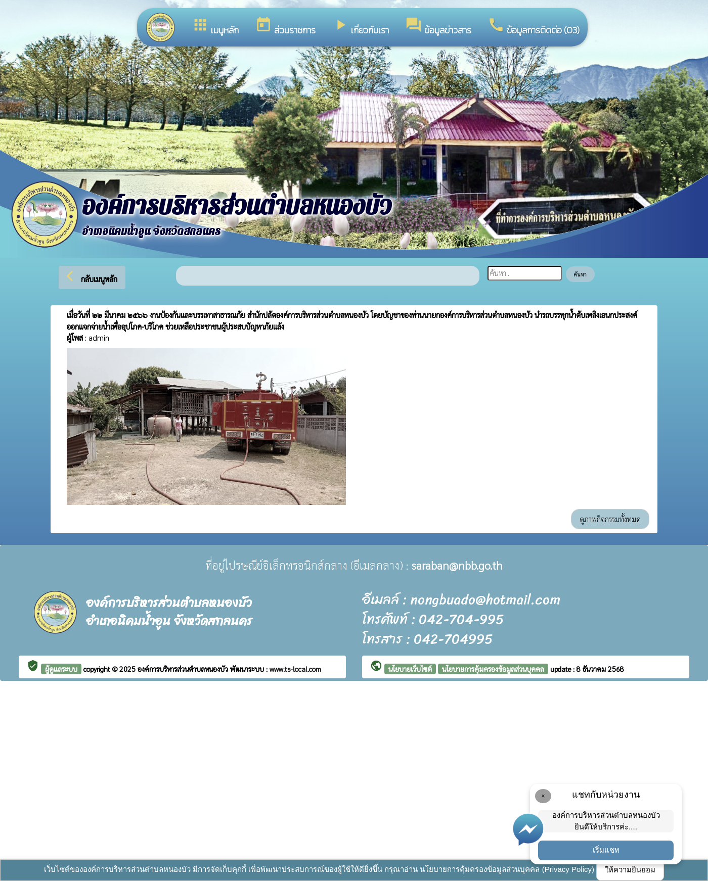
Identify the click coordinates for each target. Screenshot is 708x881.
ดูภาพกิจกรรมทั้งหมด (610, 519)
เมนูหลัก (215, 26)
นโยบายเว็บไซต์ (410, 668)
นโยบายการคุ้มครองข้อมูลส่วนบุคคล (493, 668)
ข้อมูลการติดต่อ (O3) (534, 26)
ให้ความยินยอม (630, 869)
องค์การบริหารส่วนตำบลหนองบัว (184, 668)
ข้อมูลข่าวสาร (438, 26)
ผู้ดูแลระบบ (61, 668)
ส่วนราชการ (285, 26)
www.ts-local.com (295, 668)
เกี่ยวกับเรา (360, 26)
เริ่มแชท (606, 850)
